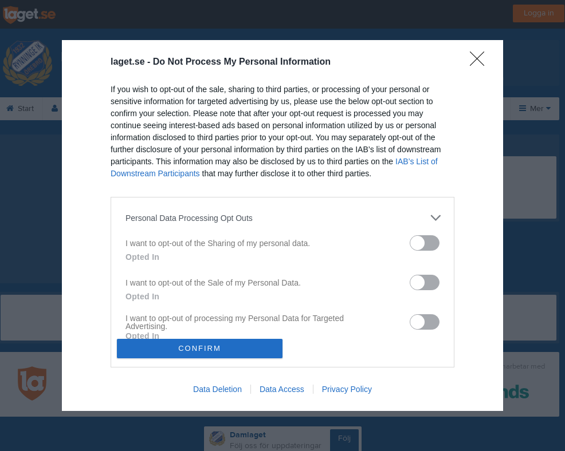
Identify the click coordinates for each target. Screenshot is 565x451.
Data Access (282, 389)
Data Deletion (217, 389)
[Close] (481, 62)
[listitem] (282, 218)
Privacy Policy (347, 389)
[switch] (425, 243)
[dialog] (282, 225)
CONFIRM (199, 348)
